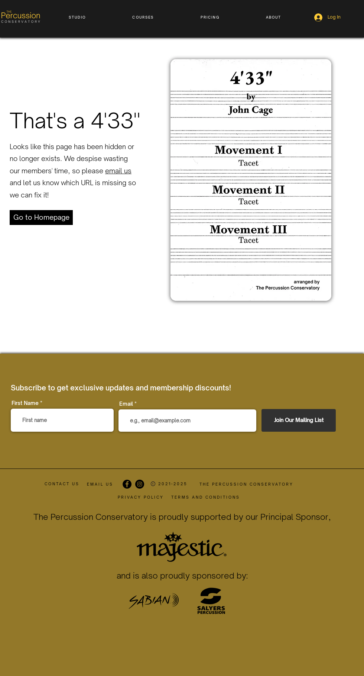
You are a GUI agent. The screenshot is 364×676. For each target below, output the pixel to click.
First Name (25, 403)
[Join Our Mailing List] (298, 420)
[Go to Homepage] (41, 217)
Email (126, 403)
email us (118, 171)
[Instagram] (139, 484)
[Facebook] (127, 484)
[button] (77, 17)
